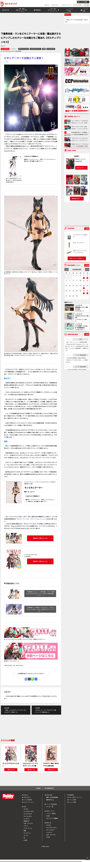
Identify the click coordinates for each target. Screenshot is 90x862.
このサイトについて (66, 5)
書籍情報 (71, 797)
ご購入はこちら (11, 772)
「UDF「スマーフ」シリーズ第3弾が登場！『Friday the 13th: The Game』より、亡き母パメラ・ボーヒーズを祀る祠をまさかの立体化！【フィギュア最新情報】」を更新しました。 (76, 348)
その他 (25, 842)
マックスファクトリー (35, 51)
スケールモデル (28, 818)
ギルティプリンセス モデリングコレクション (31, 521)
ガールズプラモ (5, 51)
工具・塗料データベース (75, 799)
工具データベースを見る (75, 260)
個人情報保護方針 (49, 790)
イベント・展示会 (51, 816)
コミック (26, 838)
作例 (44, 51)
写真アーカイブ (50, 813)
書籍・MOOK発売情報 (52, 799)
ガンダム (26, 811)
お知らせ (46, 5)
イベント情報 (72, 802)
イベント (26, 828)
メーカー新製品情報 (80, 357)
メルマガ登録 (82, 2)
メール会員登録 (28, 802)
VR (24, 840)
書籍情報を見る (76, 200)
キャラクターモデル (29, 814)
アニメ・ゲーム (28, 830)
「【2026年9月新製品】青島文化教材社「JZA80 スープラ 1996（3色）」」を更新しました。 (76, 362)
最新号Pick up (50, 802)
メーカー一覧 (49, 809)
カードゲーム (27, 835)
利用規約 (38, 790)
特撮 (25, 833)
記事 (80, 341)
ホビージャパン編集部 (52, 820)
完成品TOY (26, 823)
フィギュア (26, 821)
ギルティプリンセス (23, 51)
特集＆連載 (49, 797)
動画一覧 (48, 825)
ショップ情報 (72, 804)
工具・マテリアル (28, 826)
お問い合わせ (55, 5)
